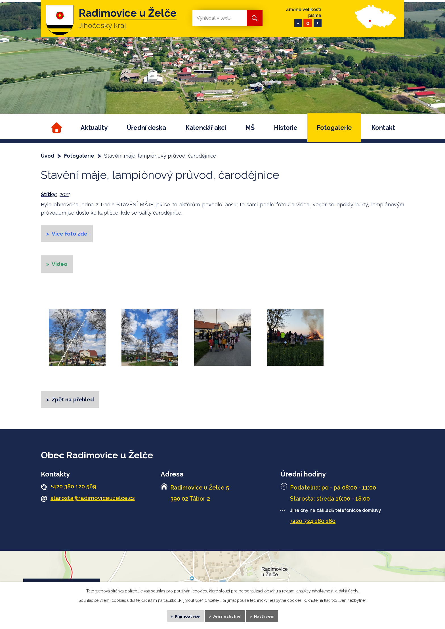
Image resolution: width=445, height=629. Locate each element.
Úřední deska (146, 127)
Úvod (55, 127)
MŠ (250, 127)
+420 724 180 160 (312, 525)
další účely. (349, 588)
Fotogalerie (334, 127)
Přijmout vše (185, 614)
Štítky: (49, 194)
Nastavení (267, 614)
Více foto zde (71, 233)
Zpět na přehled (74, 402)
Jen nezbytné (227, 614)
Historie (285, 127)
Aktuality (94, 127)
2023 (65, 194)
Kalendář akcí (205, 127)
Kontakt (383, 127)
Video (60, 265)
